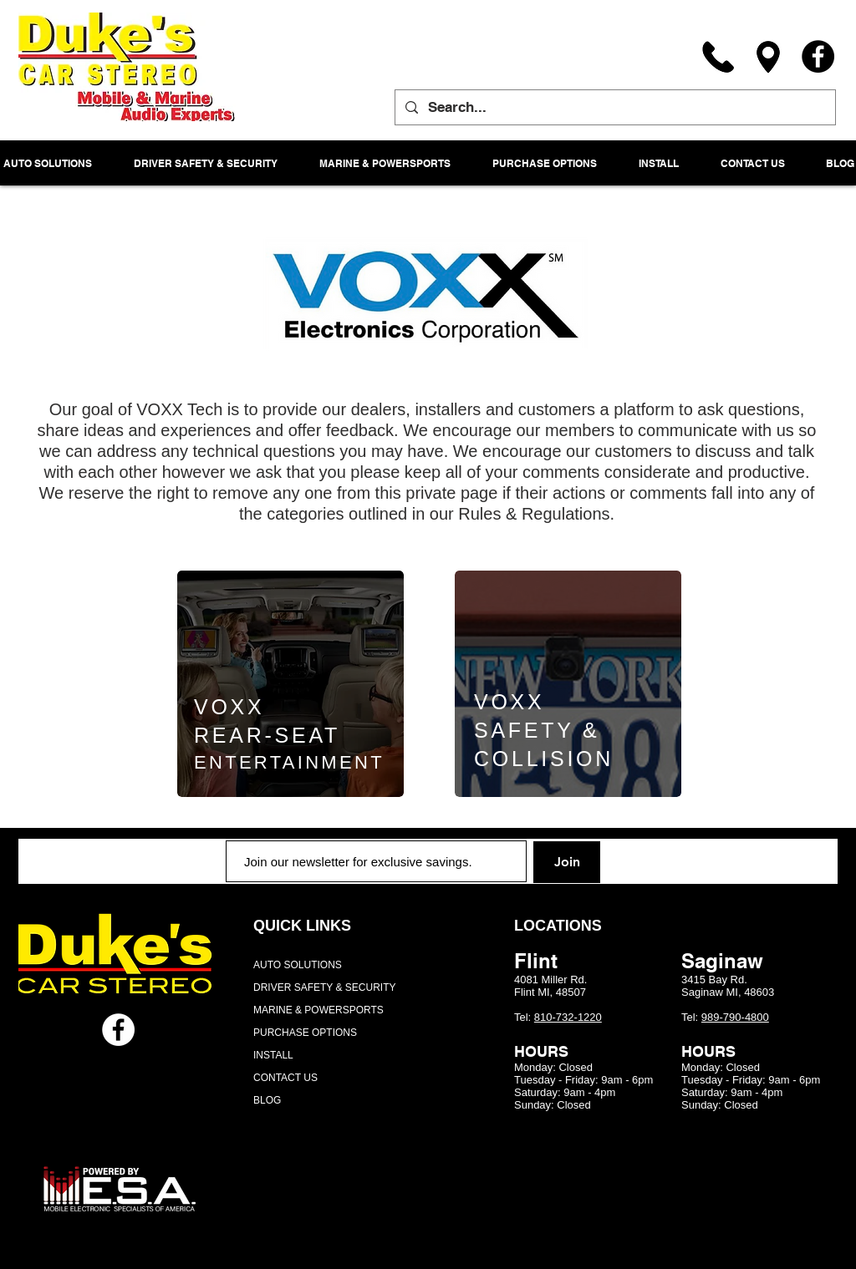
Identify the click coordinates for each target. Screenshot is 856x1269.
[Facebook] (818, 56)
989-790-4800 (735, 1017)
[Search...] (614, 107)
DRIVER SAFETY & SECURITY (324, 987)
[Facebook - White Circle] (118, 1029)
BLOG (267, 1100)
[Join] (566, 862)
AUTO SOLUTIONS (297, 965)
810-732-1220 (568, 1017)
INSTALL (273, 1055)
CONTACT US (285, 1078)
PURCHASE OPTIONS (305, 1032)
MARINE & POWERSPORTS (318, 1010)
